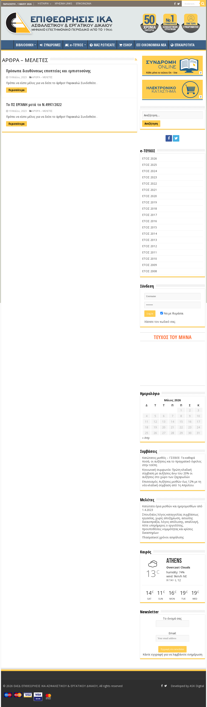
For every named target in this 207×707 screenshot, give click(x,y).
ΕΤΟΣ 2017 (149, 215)
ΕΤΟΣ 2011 (149, 252)
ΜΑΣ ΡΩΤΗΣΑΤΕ (102, 45)
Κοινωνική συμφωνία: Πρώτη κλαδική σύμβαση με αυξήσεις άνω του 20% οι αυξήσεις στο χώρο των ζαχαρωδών (167, 473)
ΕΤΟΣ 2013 (149, 240)
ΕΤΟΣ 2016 (149, 221)
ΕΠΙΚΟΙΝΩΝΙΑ (83, 3)
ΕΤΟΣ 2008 (149, 271)
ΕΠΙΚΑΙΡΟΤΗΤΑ (182, 45)
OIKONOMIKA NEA (151, 45)
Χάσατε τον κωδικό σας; (159, 322)
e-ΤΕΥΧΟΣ (74, 45)
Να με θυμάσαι (171, 313)
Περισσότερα (16, 90)
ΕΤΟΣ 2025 (149, 165)
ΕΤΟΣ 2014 (149, 233)
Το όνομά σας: (172, 618)
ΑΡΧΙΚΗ (8, 44)
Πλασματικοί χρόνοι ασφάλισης (163, 537)
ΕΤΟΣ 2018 (149, 208)
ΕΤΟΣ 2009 (149, 265)
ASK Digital (197, 686)
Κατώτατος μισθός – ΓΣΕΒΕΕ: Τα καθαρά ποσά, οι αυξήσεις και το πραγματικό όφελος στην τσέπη (171, 461)
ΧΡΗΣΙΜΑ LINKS (63, 3)
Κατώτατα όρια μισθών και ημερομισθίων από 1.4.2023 (172, 508)
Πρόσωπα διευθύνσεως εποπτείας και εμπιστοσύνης (48, 71)
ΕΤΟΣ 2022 (149, 183)
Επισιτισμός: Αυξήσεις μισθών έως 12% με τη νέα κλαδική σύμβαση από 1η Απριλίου (171, 483)
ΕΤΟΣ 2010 (149, 259)
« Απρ (146, 438)
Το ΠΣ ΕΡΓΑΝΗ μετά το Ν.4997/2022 (34, 104)
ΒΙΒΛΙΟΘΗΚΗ (24, 45)
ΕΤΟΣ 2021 (149, 190)
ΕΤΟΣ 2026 (149, 158)
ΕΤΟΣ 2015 (149, 227)
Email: (172, 633)
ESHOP (125, 45)
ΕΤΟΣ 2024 (149, 171)
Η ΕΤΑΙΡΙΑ (43, 3)
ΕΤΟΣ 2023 (149, 177)
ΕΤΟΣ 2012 (149, 246)
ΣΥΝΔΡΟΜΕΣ (50, 45)
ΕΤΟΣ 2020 (149, 196)
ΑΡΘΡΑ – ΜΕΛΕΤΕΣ (42, 77)
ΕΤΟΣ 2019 (149, 202)
